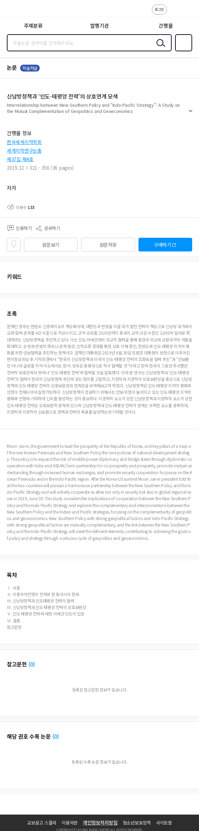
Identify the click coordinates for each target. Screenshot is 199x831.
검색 (159, 48)
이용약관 (70, 822)
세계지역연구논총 (24, 150)
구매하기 (162, 244)
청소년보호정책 (137, 822)
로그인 (159, 9)
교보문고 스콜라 (41, 822)
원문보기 (50, 244)
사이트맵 (164, 822)
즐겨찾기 (182, 50)
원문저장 (108, 244)
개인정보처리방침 (100, 822)
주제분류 (33, 25)
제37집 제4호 (20, 159)
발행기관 (99, 25)
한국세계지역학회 (24, 142)
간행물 (166, 25)
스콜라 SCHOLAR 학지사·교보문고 (21, 10)
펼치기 (191, 113)
